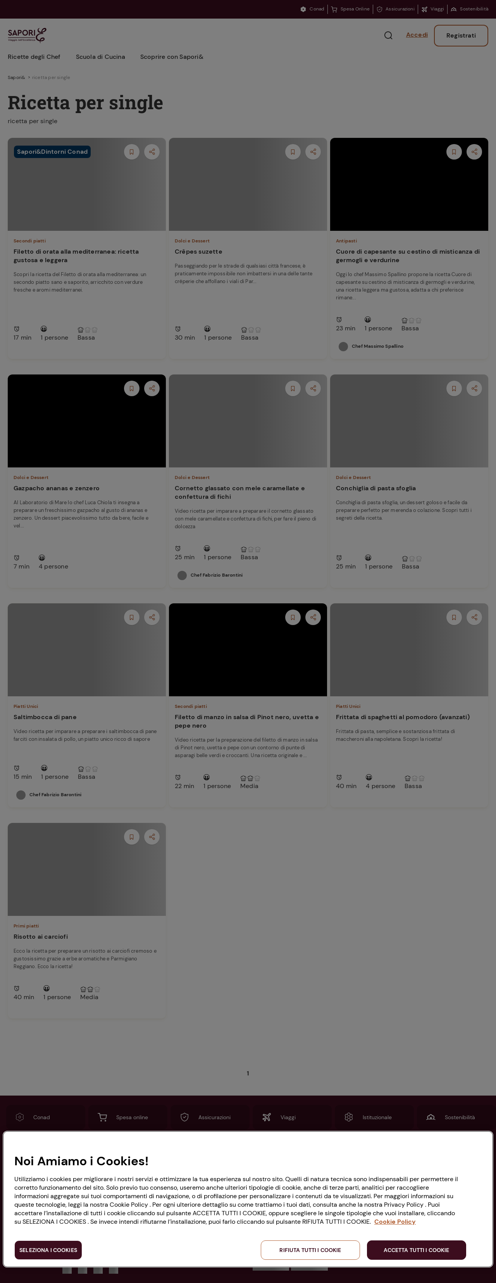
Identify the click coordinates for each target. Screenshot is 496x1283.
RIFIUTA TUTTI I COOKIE (310, 1250)
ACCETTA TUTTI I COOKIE (416, 1250)
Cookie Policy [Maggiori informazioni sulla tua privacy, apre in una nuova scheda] (395, 1222)
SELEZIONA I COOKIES (48, 1250)
